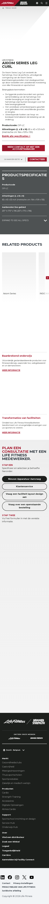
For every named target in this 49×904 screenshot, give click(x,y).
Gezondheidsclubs (12, 762)
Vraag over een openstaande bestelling (24, 506)
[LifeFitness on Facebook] (10, 877)
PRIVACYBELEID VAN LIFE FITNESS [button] (18, 887)
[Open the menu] (46, 3)
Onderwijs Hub (10, 827)
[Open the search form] (42, 3)
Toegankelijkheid (11, 850)
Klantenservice (24, 486)
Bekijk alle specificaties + (16, 136)
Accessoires (8, 801)
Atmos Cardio (9, 809)
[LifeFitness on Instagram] (17, 877)
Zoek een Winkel (11, 841)
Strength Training (11, 797)
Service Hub (8, 823)
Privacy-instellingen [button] (23, 883)
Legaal (5, 846)
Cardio (5, 792)
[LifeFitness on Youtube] (32, 877)
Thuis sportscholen (12, 775)
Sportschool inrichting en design (19, 819)
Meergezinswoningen (13, 771)
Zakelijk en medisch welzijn (16, 783)
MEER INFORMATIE (11, 370)
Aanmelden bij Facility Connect (18, 859)
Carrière (6, 855)
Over (4, 832)
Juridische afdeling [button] (11, 891)
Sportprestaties (10, 779)
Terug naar (9, 8)
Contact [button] (6, 883)
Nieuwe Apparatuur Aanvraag (24, 479)
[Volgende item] (47, 277)
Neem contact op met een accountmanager (23, 148)
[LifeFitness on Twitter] (24, 877)
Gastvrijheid (8, 766)
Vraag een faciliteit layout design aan (24, 495)
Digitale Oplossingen (12, 805)
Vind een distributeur (13, 837)
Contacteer (37, 159)
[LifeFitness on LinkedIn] (3, 877)
